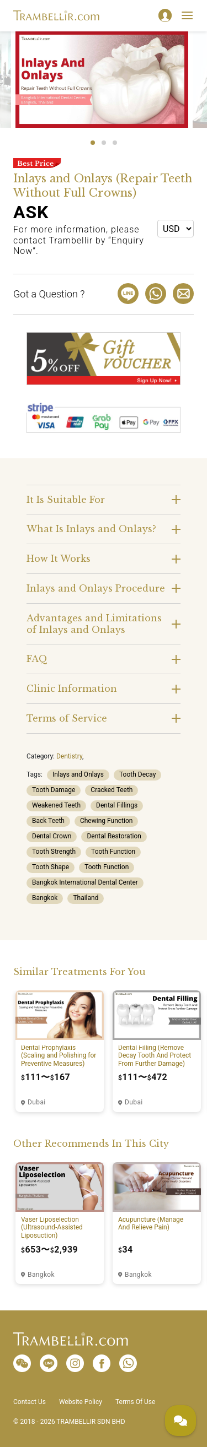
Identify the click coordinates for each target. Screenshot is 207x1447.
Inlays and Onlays (78, 774)
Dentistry (69, 756)
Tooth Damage (53, 790)
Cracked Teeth (111, 790)
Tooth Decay (137, 774)
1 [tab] (93, 142)
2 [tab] (104, 142)
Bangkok (44, 898)
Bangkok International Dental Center (85, 882)
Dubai (36, 1102)
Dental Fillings (116, 805)
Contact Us (29, 1402)
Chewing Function (106, 821)
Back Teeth (48, 821)
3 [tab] (115, 142)
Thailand (85, 898)
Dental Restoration (114, 836)
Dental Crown (51, 836)
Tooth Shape (50, 867)
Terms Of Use (135, 1402)
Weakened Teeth (56, 805)
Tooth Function (113, 851)
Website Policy (80, 1402)
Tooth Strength (54, 851)
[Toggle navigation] (187, 15)
